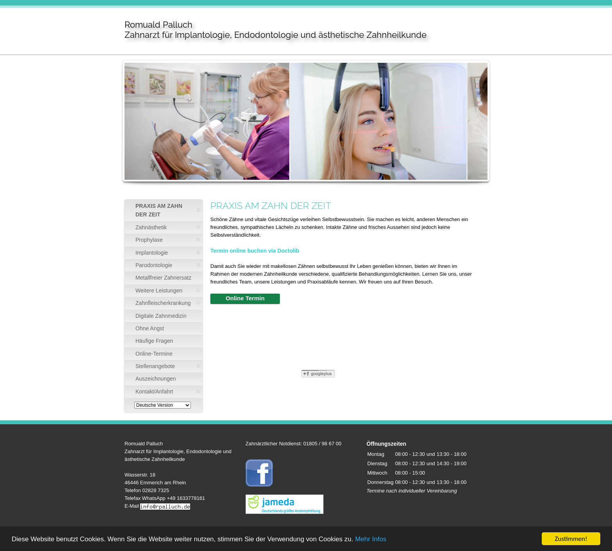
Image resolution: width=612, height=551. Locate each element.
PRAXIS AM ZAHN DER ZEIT (158, 210)
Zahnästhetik (151, 227)
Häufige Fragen (154, 341)
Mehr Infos (370, 540)
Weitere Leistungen (158, 290)
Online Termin (245, 298)
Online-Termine (154, 354)
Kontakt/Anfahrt (154, 391)
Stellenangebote (155, 366)
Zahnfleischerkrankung (163, 303)
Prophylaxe (149, 240)
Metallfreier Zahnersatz (163, 278)
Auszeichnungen (155, 379)
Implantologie (151, 253)
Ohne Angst (149, 328)
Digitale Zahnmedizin (161, 316)
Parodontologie (153, 265)
